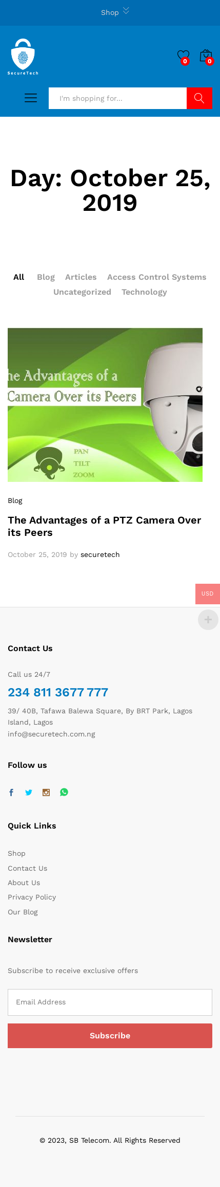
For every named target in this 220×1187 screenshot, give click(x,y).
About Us (24, 882)
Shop (110, 12)
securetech (100, 554)
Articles (81, 277)
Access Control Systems (157, 277)
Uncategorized (82, 292)
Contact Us (27, 868)
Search (200, 98)
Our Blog (22, 912)
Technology (144, 292)
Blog (46, 277)
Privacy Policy (32, 897)
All (18, 277)
